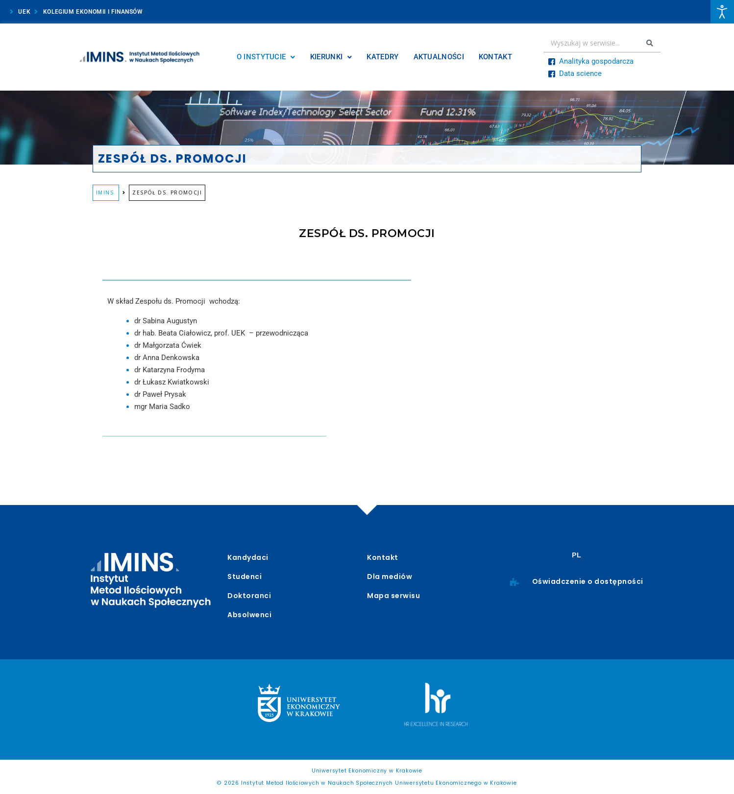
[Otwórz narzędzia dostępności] (722, 12)
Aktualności (439, 56)
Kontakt (495, 56)
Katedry (382, 56)
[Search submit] (650, 43)
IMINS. (106, 192)
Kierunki (331, 56)
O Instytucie (266, 56)
